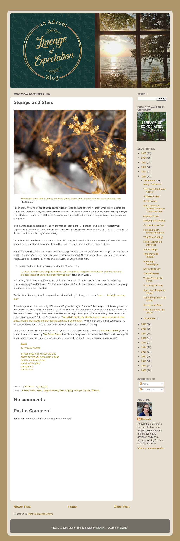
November (150, 318)
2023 (144, 162)
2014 (144, 347)
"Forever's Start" (152, 196)
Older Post (122, 507)
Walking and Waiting (154, 220)
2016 (144, 338)
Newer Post (22, 507)
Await (39, 390)
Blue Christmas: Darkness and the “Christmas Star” (154, 208)
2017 (144, 333)
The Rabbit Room (52, 334)
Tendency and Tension (150, 255)
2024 (144, 157)
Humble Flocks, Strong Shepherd (153, 231)
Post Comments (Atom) (40, 514)
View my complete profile (150, 448)
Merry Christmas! (152, 184)
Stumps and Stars (152, 305)
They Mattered (151, 273)
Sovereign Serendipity (150, 263)
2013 (144, 351)
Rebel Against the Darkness (152, 243)
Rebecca (146, 419)
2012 (144, 356)
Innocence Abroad (110, 330)
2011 (144, 361)
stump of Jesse (82, 390)
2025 (144, 153)
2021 (144, 171)
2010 (144, 365)
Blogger (124, 527)
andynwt (100, 527)
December (150, 180)
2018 (144, 329)
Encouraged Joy (152, 269)
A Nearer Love (151, 216)
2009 (144, 370)
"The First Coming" (153, 237)
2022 (144, 167)
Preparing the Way (153, 285)
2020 (144, 176)
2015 (144, 342)
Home (72, 507)
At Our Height (150, 249)
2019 (144, 324)
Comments (147, 389)
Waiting (95, 390)
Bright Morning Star (53, 390)
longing (69, 390)
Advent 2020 (28, 390)
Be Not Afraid (150, 201)
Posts (144, 383)
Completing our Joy (153, 225)
